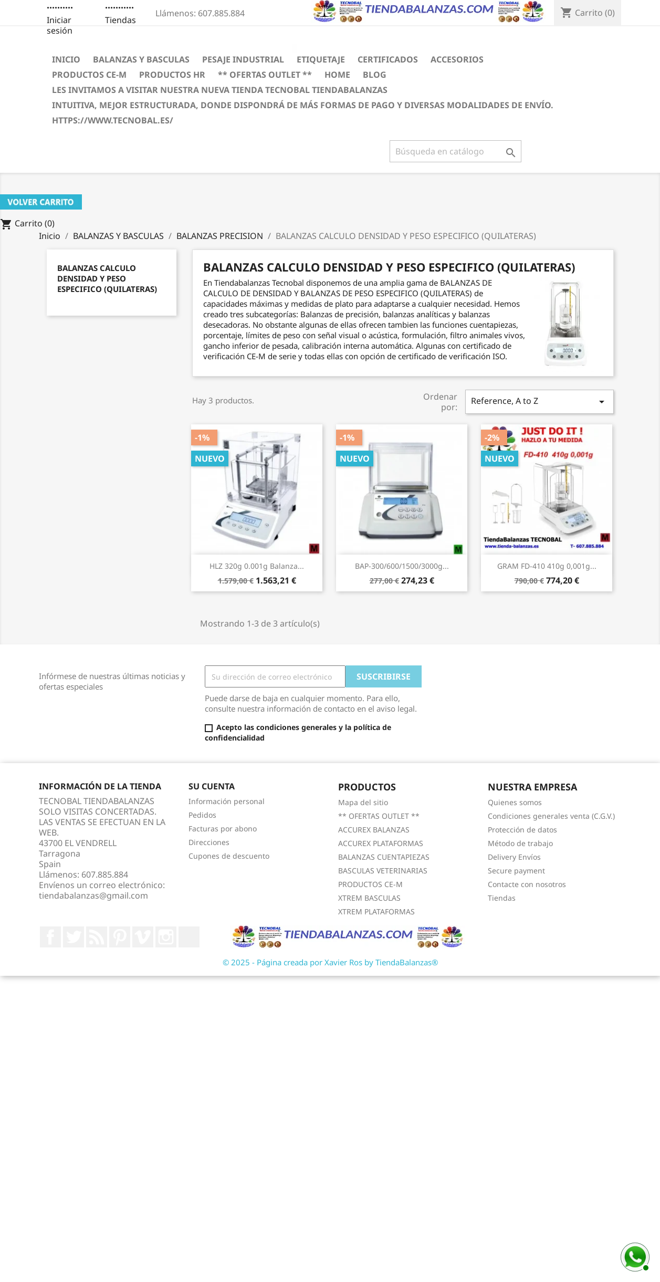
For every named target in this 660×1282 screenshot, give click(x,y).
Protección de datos (522, 830)
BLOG (374, 74)
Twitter (73, 936)
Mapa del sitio (363, 802)
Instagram (165, 936)
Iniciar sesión (59, 25)
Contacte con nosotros (527, 884)
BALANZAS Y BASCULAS (141, 59)
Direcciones (208, 842)
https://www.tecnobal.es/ (112, 120)
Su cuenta (211, 786)
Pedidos (202, 815)
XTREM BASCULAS (369, 898)
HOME (337, 74)
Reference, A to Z (539, 401)
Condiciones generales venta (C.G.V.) (551, 816)
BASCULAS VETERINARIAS (382, 870)
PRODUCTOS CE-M (89, 74)
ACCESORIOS (457, 59)
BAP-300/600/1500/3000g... (402, 566)
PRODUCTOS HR (172, 74)
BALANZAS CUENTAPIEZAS (383, 857)
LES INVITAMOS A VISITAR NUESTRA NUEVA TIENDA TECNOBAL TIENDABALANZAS (219, 90)
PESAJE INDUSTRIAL (243, 59)
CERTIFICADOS (388, 59)
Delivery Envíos (514, 857)
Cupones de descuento (228, 856)
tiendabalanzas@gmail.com (93, 895)
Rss (96, 936)
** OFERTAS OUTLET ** (265, 74)
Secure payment (516, 870)
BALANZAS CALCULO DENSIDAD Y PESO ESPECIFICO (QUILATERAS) (107, 278)
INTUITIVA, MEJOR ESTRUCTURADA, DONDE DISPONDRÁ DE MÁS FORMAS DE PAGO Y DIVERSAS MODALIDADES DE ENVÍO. (302, 105)
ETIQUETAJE (321, 59)
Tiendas (120, 20)
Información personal (226, 801)
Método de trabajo (520, 843)
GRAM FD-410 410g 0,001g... (546, 566)
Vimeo (142, 936)
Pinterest (119, 936)
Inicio (66, 59)
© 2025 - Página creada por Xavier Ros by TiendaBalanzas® (330, 962)
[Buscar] (455, 151)
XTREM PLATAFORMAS (376, 911)
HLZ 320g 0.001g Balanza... (256, 566)
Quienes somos (515, 802)
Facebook (50, 936)
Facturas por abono (222, 828)
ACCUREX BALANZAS (374, 830)
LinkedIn (189, 936)
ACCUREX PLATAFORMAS (380, 843)
